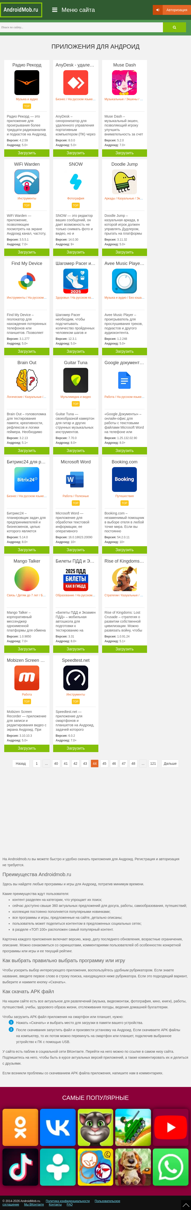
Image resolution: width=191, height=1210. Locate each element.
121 (153, 763)
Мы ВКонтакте (34, 1204)
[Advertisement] (49, 814)
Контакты (55, 1204)
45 (104, 763)
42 (75, 763)
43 (85, 763)
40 (56, 763)
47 (124, 763)
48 (133, 763)
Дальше (170, 763)
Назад (21, 763)
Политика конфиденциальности (68, 1201)
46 (114, 763)
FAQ (70, 1204)
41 (66, 763)
